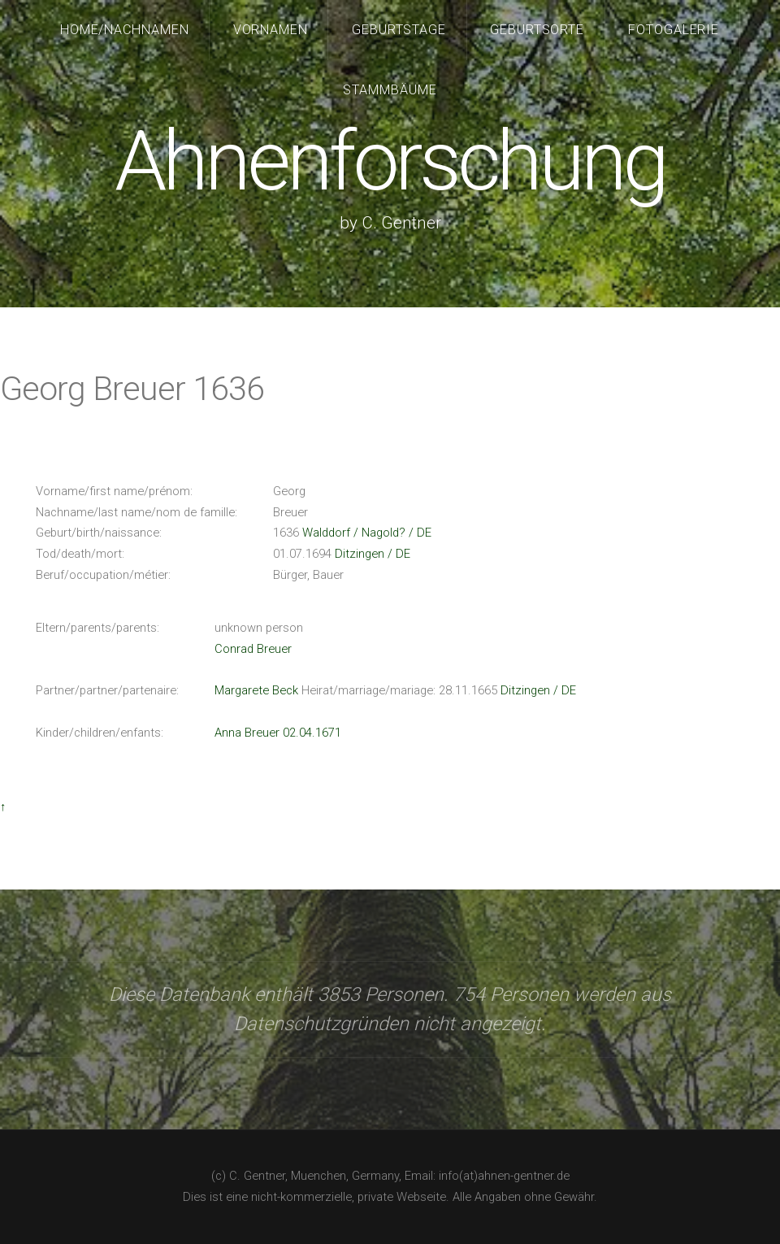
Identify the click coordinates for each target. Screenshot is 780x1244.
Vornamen (271, 29)
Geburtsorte (537, 29)
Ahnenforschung (390, 161)
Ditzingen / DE (372, 553)
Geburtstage (399, 29)
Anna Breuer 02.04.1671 (277, 732)
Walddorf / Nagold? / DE (366, 532)
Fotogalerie (674, 29)
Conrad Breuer (253, 649)
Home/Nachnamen (125, 29)
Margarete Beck (256, 690)
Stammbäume (390, 90)
